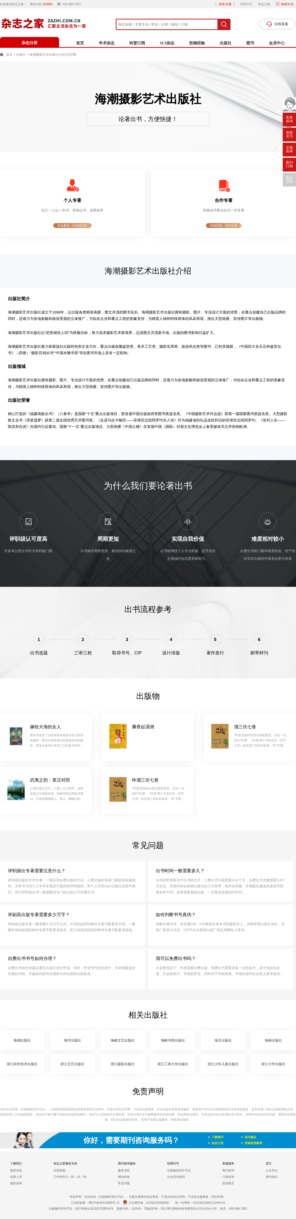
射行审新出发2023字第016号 (94, 1208)
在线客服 (59, 1170)
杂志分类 (29, 43)
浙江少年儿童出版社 (223, 1064)
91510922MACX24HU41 (209, 1202)
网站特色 (124, 1177)
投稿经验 (197, 43)
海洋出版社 (72, 1040)
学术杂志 (107, 43)
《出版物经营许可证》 (33, 1109)
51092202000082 (157, 1202)
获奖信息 (16, 1170)
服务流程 (124, 1170)
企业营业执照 (176, 1177)
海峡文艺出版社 (123, 1040)
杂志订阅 (264, 4)
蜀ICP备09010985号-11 (104, 1202)
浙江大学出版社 (273, 1064)
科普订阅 (137, 43)
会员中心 (277, 43)
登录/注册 (225, 4)
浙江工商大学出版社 (172, 1064)
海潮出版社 (22, 1040)
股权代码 (43, 4)
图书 (250, 43)
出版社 (225, 43)
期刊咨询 (228, 1170)
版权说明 (16, 1183)
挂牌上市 (16, 1177)
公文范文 (272, 1170)
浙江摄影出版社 (123, 1064)
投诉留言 (228, 1183)
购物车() (287, 4)
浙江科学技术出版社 (22, 1064)
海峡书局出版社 (173, 1040)
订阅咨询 (228, 1177)
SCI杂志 (167, 43)
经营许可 (246, 4)
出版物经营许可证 (179, 1170)
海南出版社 (273, 1040)
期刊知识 (272, 1177)
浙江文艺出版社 (72, 1064)
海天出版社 (223, 1040)
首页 (80, 43)
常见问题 (124, 1183)
